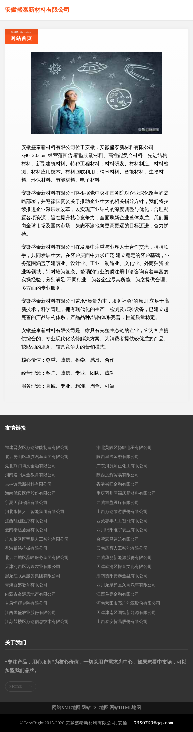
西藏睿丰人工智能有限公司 (122, 520)
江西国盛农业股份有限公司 (30, 612)
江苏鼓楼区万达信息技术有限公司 (37, 621)
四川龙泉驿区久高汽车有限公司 (126, 584)
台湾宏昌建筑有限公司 (117, 539)
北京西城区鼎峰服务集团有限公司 (37, 557)
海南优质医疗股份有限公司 (30, 493)
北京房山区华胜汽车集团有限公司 (37, 456)
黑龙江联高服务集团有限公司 (32, 575)
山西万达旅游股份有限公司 (122, 511)
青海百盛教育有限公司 (26, 584)
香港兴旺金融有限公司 (117, 484)
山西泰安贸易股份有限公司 (122, 621)
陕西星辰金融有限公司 (117, 456)
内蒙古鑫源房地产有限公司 (30, 594)
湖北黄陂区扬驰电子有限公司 (124, 447)
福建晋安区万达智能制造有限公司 (37, 447)
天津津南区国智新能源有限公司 (126, 612)
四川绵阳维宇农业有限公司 (122, 529)
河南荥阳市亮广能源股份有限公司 (128, 603)
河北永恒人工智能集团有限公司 (34, 511)
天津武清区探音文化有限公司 (124, 566)
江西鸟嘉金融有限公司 (117, 594)
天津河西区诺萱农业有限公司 (32, 566)
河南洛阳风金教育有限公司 (30, 475)
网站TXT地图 (95, 707)
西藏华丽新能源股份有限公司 (124, 557)
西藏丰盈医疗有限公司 (117, 502)
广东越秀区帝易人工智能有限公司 (37, 539)
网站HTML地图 (125, 707)
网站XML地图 (66, 707)
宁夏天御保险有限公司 (26, 502)
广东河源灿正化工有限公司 (122, 465)
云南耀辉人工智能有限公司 (122, 548)
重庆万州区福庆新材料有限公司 (126, 493)
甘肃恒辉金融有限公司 (26, 603)
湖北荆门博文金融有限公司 (30, 465)
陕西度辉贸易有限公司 (117, 475)
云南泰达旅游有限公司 (26, 529)
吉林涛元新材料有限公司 (28, 484)
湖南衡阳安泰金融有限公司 (122, 575)
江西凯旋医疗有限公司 (26, 520)
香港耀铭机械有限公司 (26, 548)
